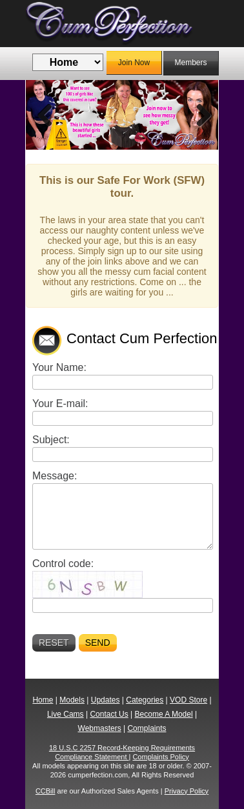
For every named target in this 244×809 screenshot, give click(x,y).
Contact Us (109, 714)
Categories (144, 699)
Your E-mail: (60, 403)
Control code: (63, 563)
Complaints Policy (160, 757)
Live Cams (65, 714)
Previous (45, 115)
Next (199, 115)
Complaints (146, 728)
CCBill (46, 791)
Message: (54, 475)
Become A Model (164, 714)
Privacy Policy (186, 791)
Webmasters (99, 728)
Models (72, 699)
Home (42, 699)
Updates (105, 699)
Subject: (51, 439)
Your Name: (59, 367)
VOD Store (188, 699)
